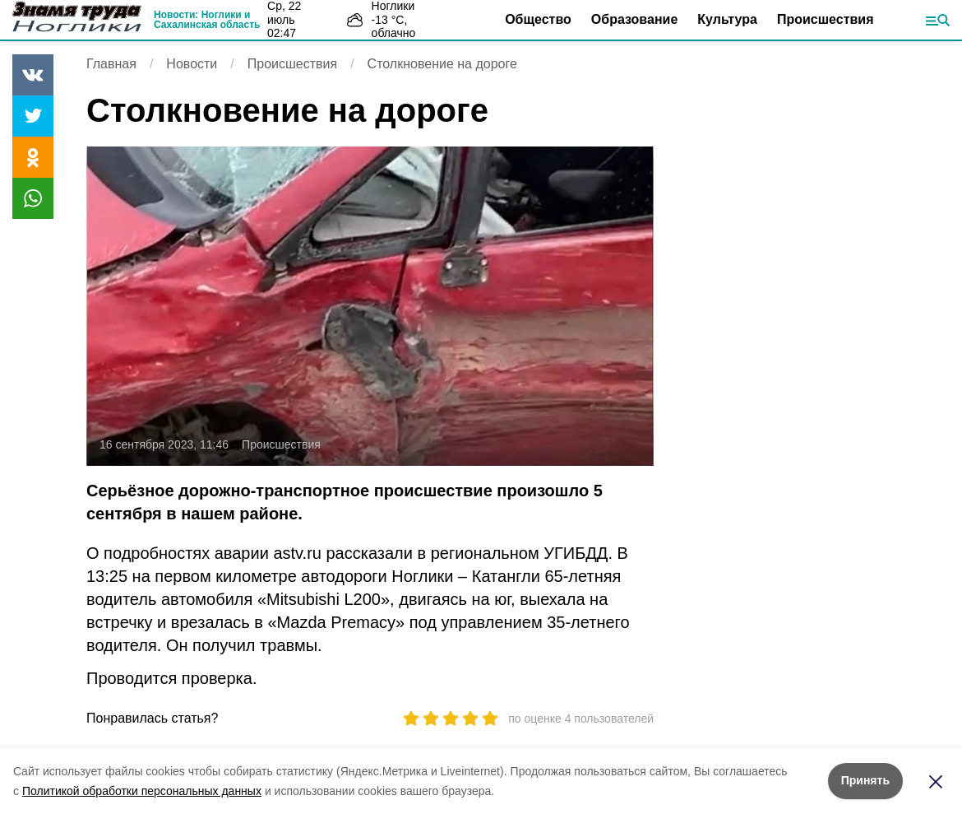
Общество (538, 19)
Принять (865, 780)
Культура (727, 19)
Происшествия (825, 19)
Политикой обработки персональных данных (141, 791)
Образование (634, 19)
